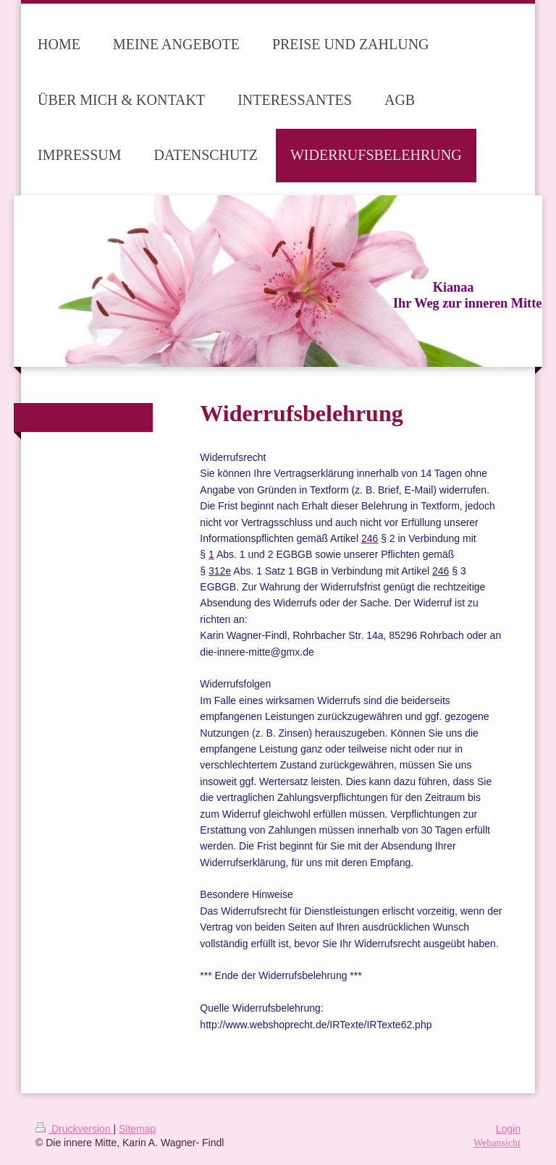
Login (508, 1129)
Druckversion (74, 1129)
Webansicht (497, 1143)
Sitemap (137, 1129)
